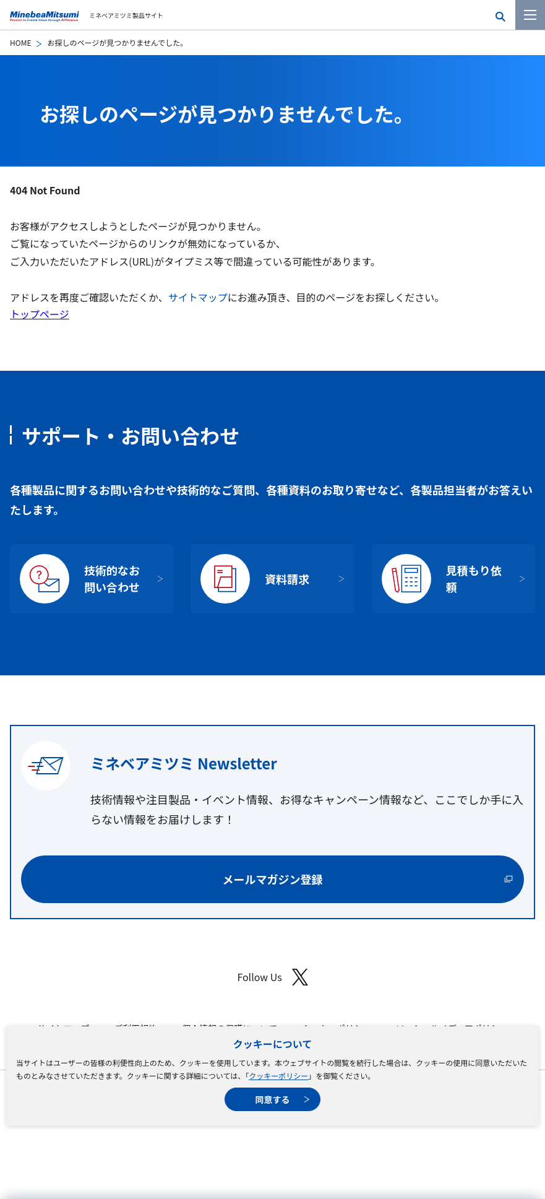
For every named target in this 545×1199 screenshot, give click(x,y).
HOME (20, 42)
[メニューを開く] (530, 15)
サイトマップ (198, 297)
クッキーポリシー (278, 1075)
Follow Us (272, 977)
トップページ (39, 313)
